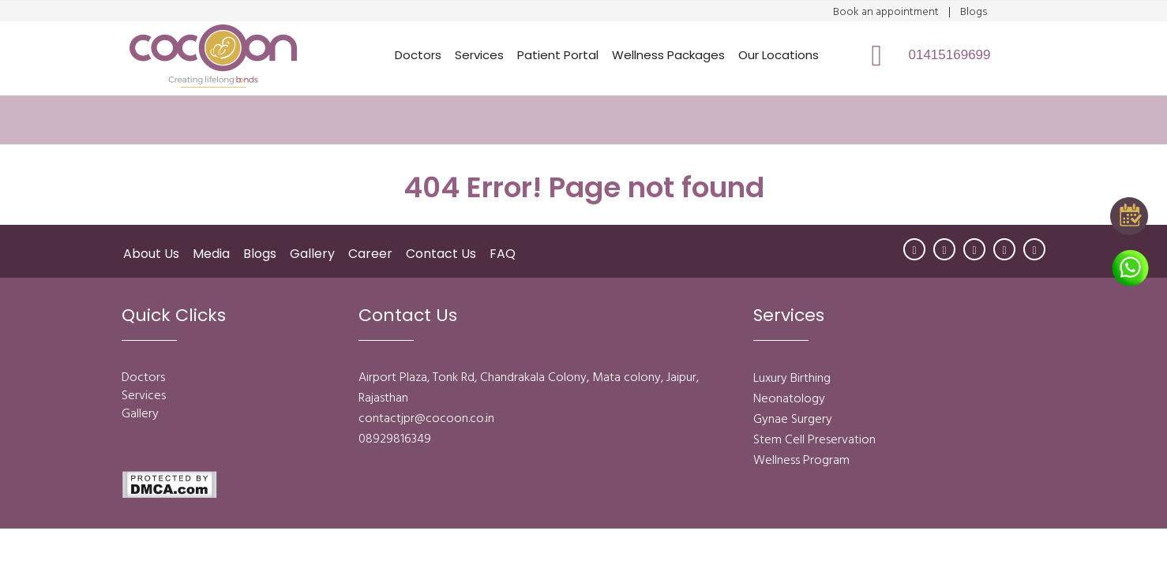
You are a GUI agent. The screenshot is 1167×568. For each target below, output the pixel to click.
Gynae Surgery (792, 419)
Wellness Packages (668, 55)
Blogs (973, 12)
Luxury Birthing (792, 378)
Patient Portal (558, 55)
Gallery (312, 254)
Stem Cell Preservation (814, 440)
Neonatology (789, 399)
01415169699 (950, 54)
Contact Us (441, 254)
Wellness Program (801, 460)
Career (370, 254)
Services (479, 55)
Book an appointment (886, 12)
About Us (151, 254)
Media (211, 254)
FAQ (503, 254)
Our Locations (778, 55)
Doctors (418, 55)
